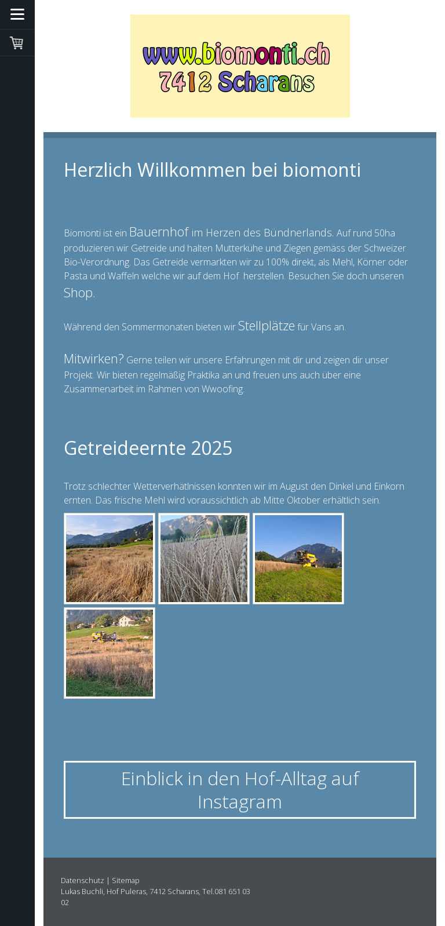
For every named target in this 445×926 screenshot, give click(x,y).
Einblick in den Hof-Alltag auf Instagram (240, 789)
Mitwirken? (94, 358)
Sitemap (126, 880)
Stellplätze (266, 325)
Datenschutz (82, 880)
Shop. (81, 292)
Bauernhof (158, 231)
